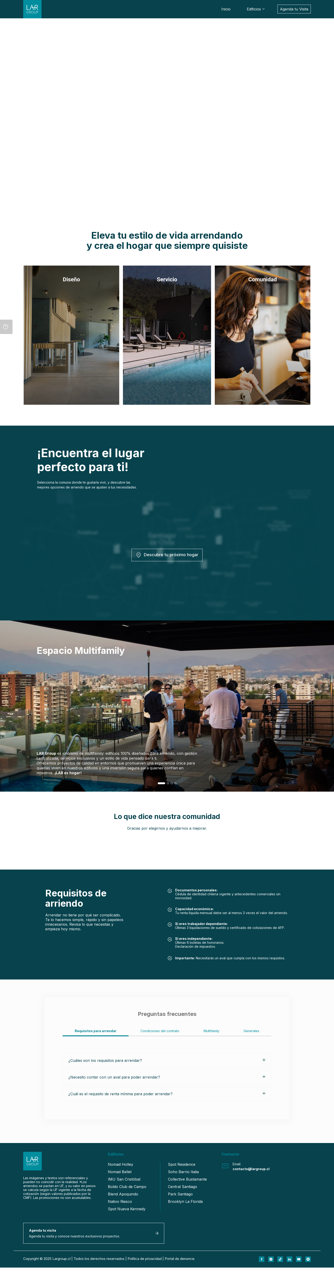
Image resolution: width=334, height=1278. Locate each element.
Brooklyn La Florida (185, 1201)
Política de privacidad (145, 1269)
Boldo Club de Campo (127, 1186)
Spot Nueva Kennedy (126, 1209)
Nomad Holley (120, 1164)
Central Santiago (182, 1186)
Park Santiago (180, 1194)
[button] (161, 783)
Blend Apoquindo (123, 1194)
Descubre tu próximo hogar (167, 555)
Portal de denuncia (179, 1269)
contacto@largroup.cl (251, 1169)
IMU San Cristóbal (124, 1179)
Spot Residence (181, 1164)
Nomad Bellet (120, 1171)
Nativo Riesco (120, 1201)
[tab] (95, 1032)
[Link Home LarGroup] (34, 11)
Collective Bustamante (187, 1179)
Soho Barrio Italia (183, 1171)
